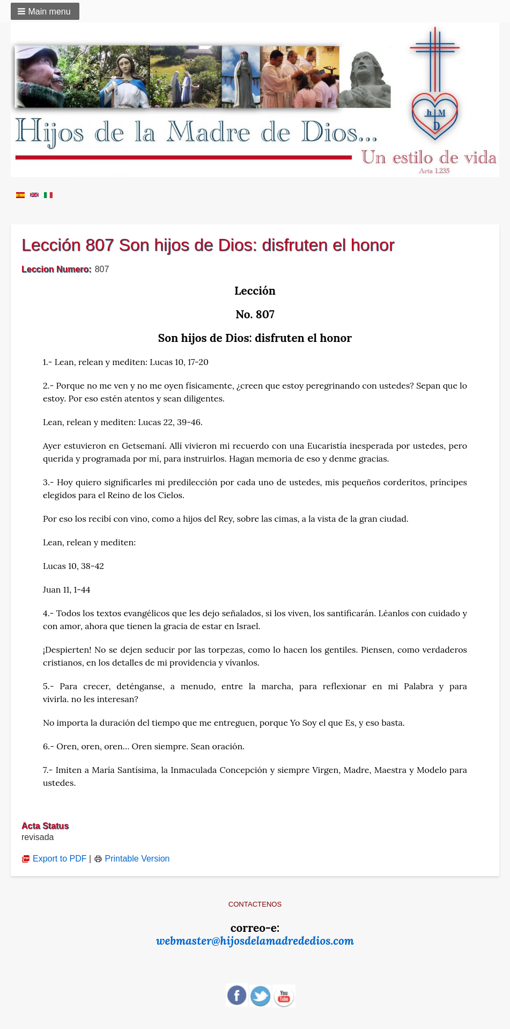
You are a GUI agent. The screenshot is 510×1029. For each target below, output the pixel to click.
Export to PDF (53, 858)
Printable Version (132, 858)
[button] (45, 11)
